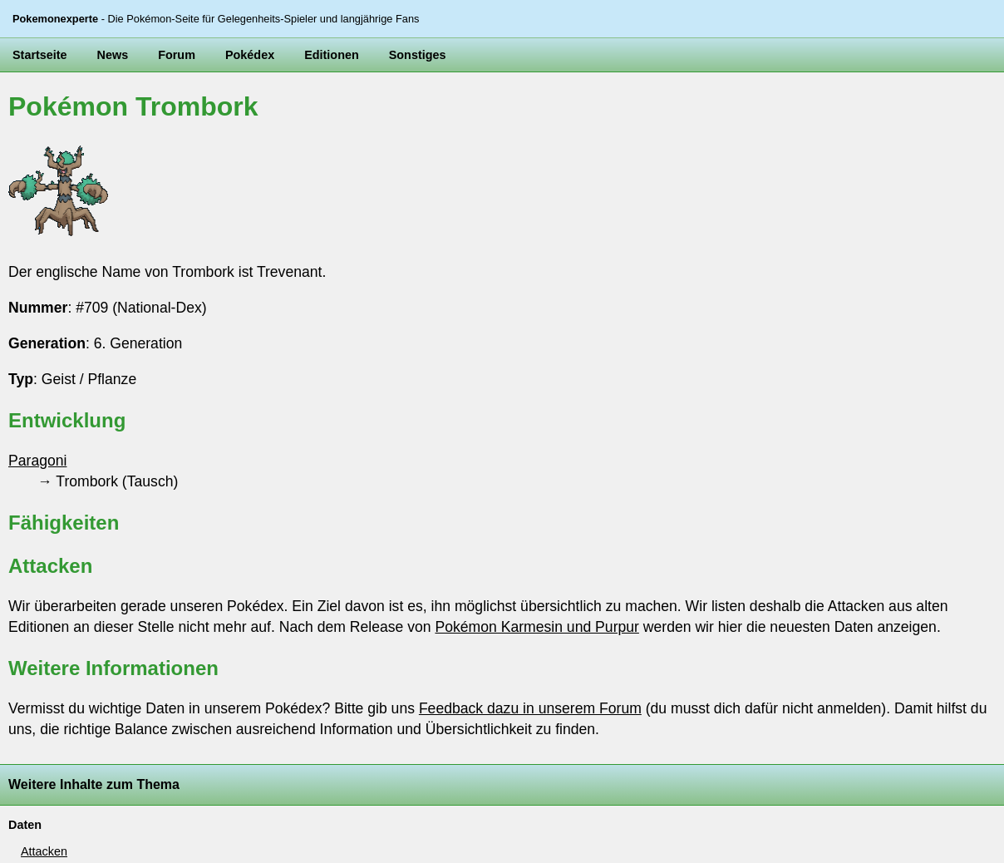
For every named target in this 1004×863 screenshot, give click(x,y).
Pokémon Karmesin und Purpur (536, 627)
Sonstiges (417, 55)
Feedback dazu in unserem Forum (530, 708)
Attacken (44, 851)
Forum (176, 55)
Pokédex (249, 55)
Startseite (39, 55)
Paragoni (37, 460)
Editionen (331, 55)
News (113, 55)
